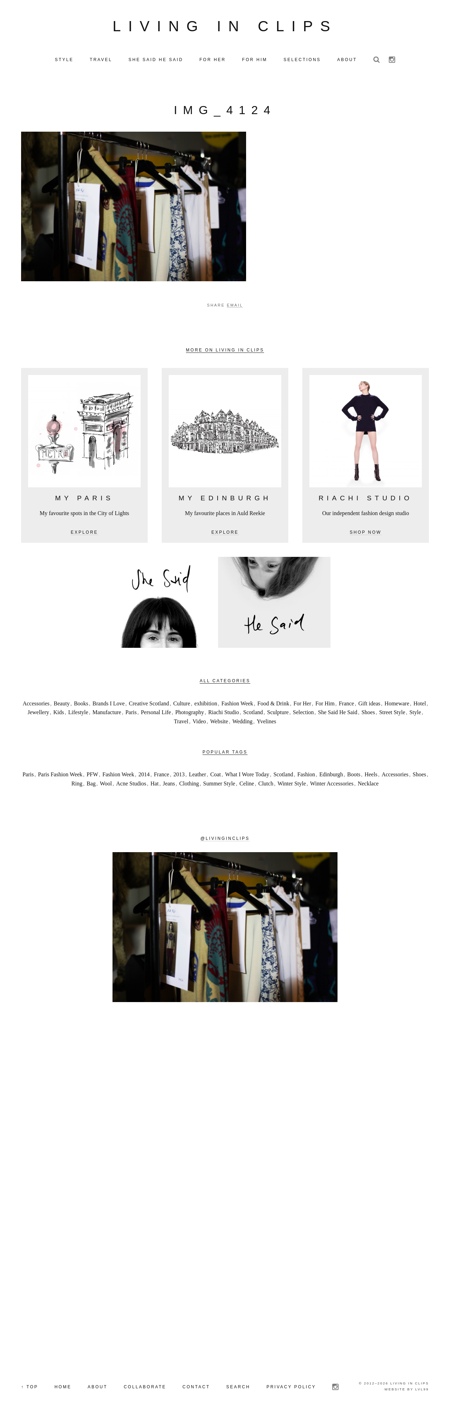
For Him (325, 705)
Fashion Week (237, 705)
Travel (181, 723)
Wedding (242, 723)
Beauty (62, 705)
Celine (246, 785)
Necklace (368, 785)
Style (415, 714)
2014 (144, 776)
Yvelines (266, 723)
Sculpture (278, 714)
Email (235, 307)
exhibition (205, 705)
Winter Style (291, 785)
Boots (353, 776)
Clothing (189, 785)
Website (219, 723)
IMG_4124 (225, 111)
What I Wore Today (247, 776)
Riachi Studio (223, 714)
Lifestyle (78, 714)
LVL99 (422, 1391)
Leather (197, 776)
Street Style (392, 714)
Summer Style (219, 785)
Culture (181, 705)
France (346, 705)
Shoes (368, 714)
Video (199, 723)
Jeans (169, 785)
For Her (302, 705)
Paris (131, 714)
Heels (371, 776)
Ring (76, 785)
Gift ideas (369, 705)
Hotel (419, 705)
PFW (92, 776)
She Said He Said (338, 714)
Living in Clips (225, 27)
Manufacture (106, 714)
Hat (154, 785)
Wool (106, 785)
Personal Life (156, 714)
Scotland (253, 714)
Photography (189, 714)
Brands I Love (108, 705)
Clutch (266, 785)
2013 (179, 776)
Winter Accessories (331, 785)
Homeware (397, 705)
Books (81, 705)
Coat (215, 776)
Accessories (35, 705)
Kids (58, 714)
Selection (303, 714)
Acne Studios (131, 785)
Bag (91, 785)
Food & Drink (273, 705)
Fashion (306, 776)
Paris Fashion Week (60, 776)
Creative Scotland (149, 705)
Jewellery (38, 714)
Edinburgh (331, 776)
